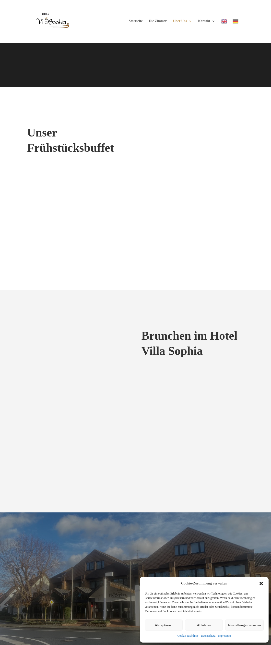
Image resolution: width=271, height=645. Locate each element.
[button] (261, 583)
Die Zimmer (158, 21)
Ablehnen (204, 625)
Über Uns (180, 21)
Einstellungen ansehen (244, 625)
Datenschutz (208, 635)
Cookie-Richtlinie (188, 635)
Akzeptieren (164, 625)
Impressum (224, 635)
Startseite (136, 21)
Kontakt (204, 21)
